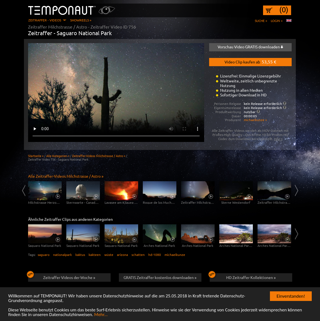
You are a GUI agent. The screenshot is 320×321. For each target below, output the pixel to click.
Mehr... (101, 315)
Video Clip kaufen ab (250, 61)
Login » (277, 20)
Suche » (261, 20)
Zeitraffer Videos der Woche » (61, 276)
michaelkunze (175, 254)
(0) (283, 9)
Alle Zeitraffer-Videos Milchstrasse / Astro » (65, 176)
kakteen (95, 254)
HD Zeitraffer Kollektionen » (243, 276)
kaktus (80, 254)
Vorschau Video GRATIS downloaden (250, 46)
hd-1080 (154, 254)
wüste (108, 254)
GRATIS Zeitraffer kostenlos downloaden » (160, 277)
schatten (138, 254)
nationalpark (62, 254)
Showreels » (80, 20)
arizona (122, 254)
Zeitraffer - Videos (44, 20)
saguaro (44, 254)
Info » (278, 138)
